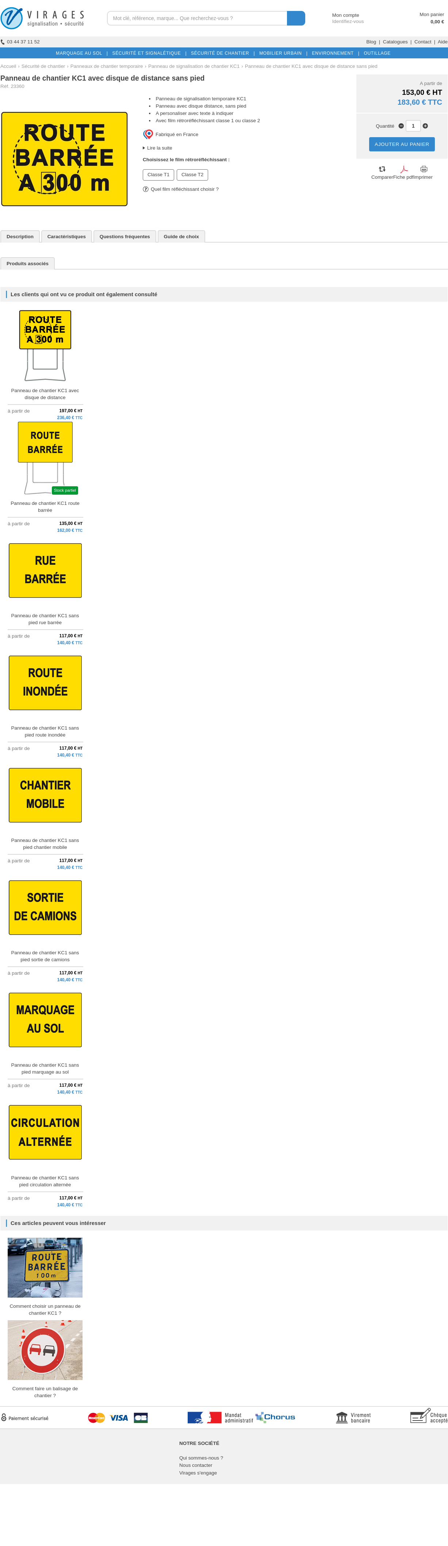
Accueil (8, 66)
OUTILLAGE (376, 53)
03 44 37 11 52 (20, 42)
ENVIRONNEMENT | (334, 53)
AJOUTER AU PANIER (402, 144)
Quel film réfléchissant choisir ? (181, 189)
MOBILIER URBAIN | (282, 53)
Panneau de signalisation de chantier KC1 (194, 66)
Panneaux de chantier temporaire (106, 66)
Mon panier (432, 14)
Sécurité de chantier (43, 66)
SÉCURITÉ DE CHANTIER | (221, 53)
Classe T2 (192, 174)
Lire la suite (159, 148)
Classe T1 (158, 174)
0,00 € (437, 21)
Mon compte (339, 15)
